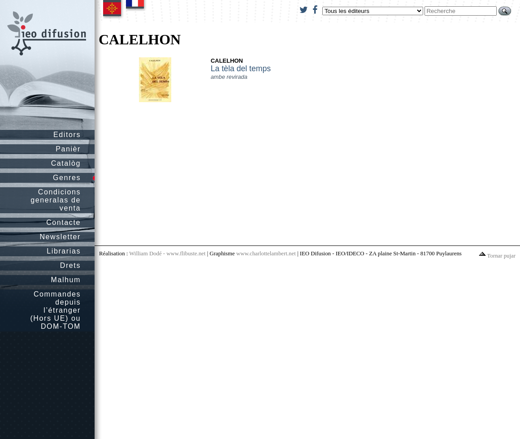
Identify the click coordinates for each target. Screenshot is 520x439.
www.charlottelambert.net (266, 253)
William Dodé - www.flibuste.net (167, 253)
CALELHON (227, 60)
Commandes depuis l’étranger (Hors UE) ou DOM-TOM (55, 310)
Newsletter (60, 237)
